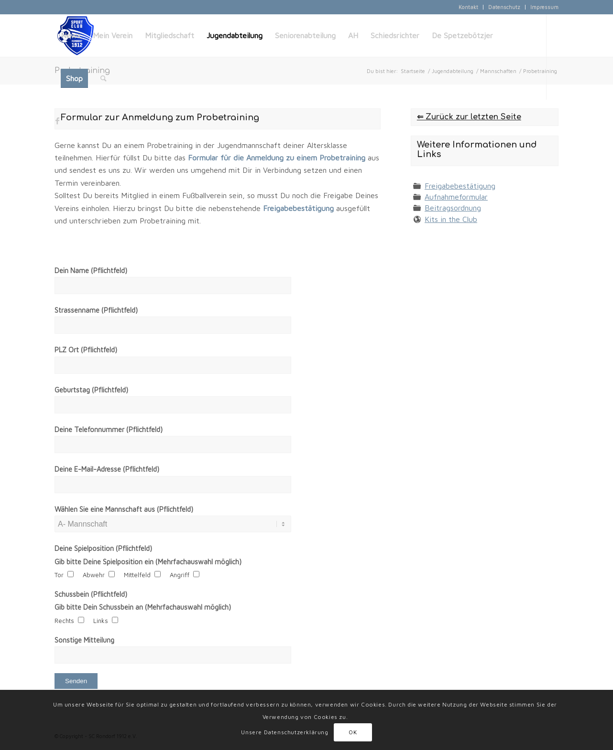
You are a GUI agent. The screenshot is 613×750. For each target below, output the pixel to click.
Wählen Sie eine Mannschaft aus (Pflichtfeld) (124, 509)
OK (353, 732)
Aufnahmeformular (456, 196)
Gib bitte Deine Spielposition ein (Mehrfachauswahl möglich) (148, 562)
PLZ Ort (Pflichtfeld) (86, 350)
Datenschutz (504, 7)
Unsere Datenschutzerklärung (284, 732)
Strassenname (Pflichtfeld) (96, 310)
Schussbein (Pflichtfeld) (91, 594)
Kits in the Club (451, 219)
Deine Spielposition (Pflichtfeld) (103, 548)
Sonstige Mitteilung (84, 640)
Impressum (544, 7)
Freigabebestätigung (460, 185)
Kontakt (468, 7)
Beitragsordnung (453, 207)
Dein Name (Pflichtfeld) (91, 270)
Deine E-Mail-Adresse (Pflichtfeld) (107, 469)
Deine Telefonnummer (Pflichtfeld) (109, 429)
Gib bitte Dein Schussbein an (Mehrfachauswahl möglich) (143, 607)
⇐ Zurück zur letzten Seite (469, 117)
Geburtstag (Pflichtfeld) (91, 390)
